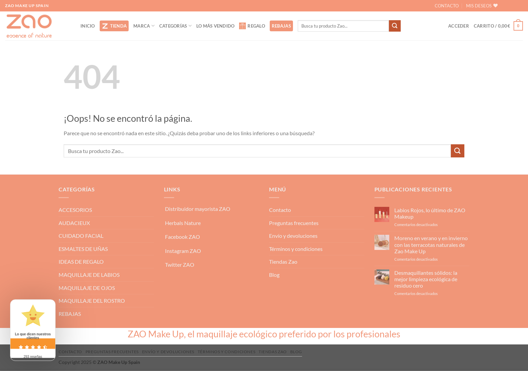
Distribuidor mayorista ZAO (197, 209)
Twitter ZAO (179, 264)
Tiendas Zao (283, 261)
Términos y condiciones (296, 249)
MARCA (144, 26)
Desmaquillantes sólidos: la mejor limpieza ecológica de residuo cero (425, 279)
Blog (274, 274)
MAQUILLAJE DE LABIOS (89, 274)
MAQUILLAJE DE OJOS (87, 288)
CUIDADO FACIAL (81, 235)
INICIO (87, 26)
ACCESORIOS (75, 210)
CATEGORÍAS (175, 26)
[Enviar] (394, 26)
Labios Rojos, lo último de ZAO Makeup (429, 213)
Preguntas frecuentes (294, 223)
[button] (458, 26)
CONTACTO (447, 5)
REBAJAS (281, 26)
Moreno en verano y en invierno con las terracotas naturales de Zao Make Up (431, 244)
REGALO (252, 26)
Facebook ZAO (182, 236)
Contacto (280, 210)
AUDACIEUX (74, 223)
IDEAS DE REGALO (81, 261)
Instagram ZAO (183, 251)
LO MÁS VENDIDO (215, 26)
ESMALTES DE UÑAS (83, 249)
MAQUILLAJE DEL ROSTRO (92, 300)
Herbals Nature (183, 223)
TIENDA (114, 26)
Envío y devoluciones (293, 235)
